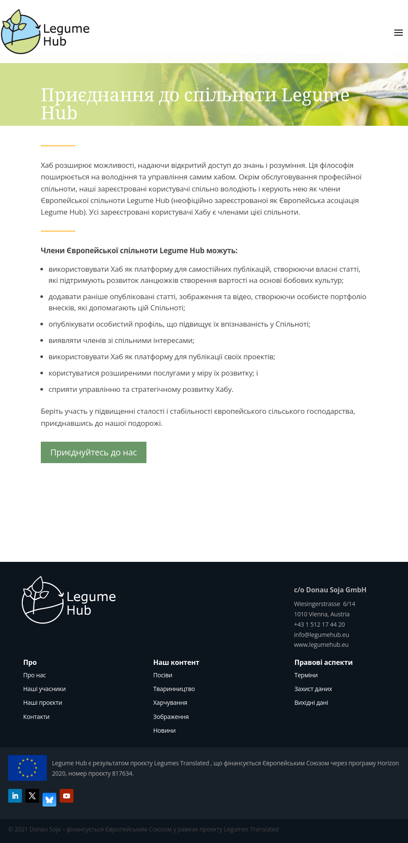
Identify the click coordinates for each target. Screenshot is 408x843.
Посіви (163, 675)
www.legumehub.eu (321, 644)
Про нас (34, 675)
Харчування (170, 702)
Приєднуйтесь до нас (93, 452)
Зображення (171, 717)
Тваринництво (174, 689)
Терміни (305, 675)
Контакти (36, 717)
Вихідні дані (311, 702)
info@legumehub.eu (321, 635)
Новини (164, 730)
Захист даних (313, 689)
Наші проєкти (42, 702)
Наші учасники (44, 689)
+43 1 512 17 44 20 (319, 624)
